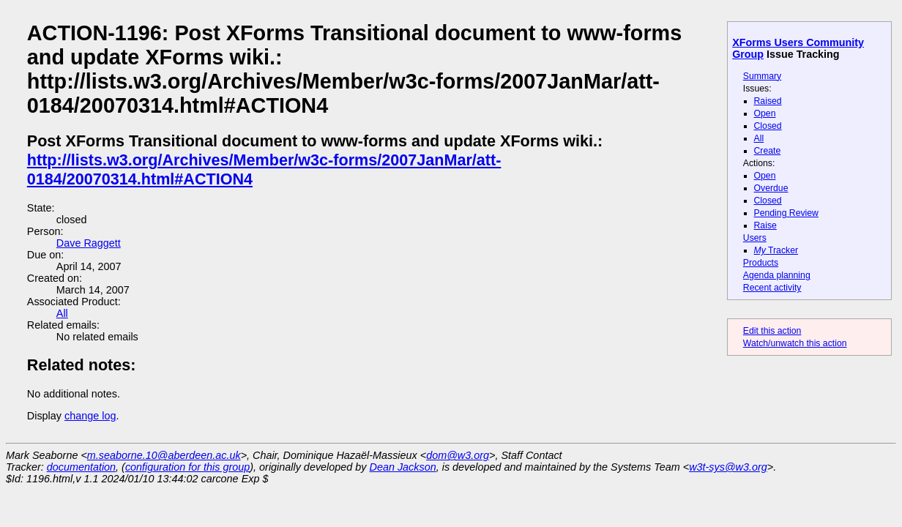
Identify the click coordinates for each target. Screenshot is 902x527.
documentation (81, 467)
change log (90, 416)
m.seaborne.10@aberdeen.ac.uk (164, 455)
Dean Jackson (403, 467)
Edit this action (772, 331)
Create (767, 151)
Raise (765, 225)
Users (755, 238)
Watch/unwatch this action (795, 343)
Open (765, 113)
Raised (768, 101)
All (759, 138)
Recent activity (772, 288)
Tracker (776, 250)
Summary (762, 76)
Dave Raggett (88, 243)
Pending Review (786, 213)
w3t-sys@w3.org (728, 467)
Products (760, 263)
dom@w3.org (457, 455)
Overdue (771, 188)
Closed (768, 126)
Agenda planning (776, 275)
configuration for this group (187, 467)
